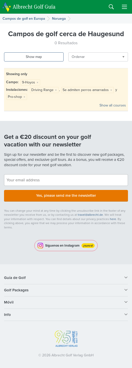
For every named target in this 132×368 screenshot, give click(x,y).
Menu (124, 7)
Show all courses (112, 105)
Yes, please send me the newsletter (66, 195)
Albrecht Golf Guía (34, 6)
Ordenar (78, 56)
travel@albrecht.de (90, 214)
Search (111, 7)
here (113, 219)
